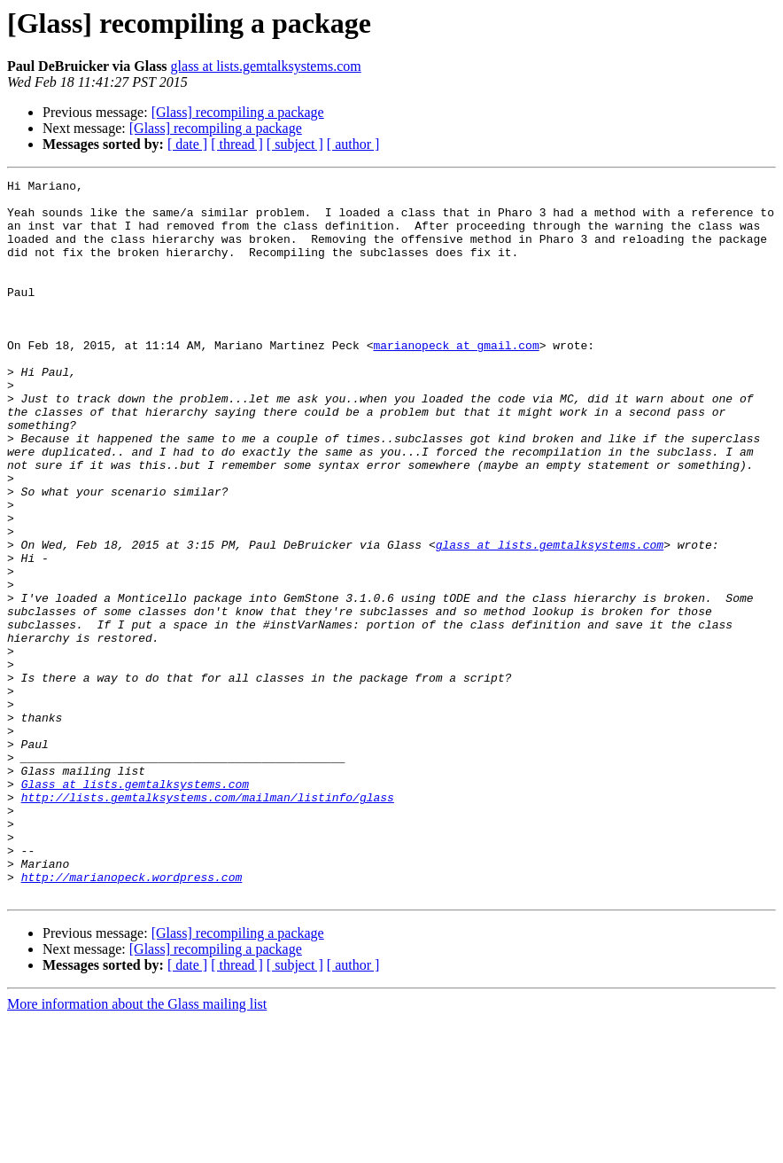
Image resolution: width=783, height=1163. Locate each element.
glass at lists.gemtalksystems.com (266, 66)
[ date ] (187, 144)
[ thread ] (237, 144)
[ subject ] (295, 144)
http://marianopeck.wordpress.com (132, 1018)
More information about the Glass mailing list (137, 1147)
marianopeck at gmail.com (456, 379)
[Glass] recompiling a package (237, 112)
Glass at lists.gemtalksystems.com (135, 906)
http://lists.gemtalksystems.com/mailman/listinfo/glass (207, 922)
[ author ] (353, 144)
